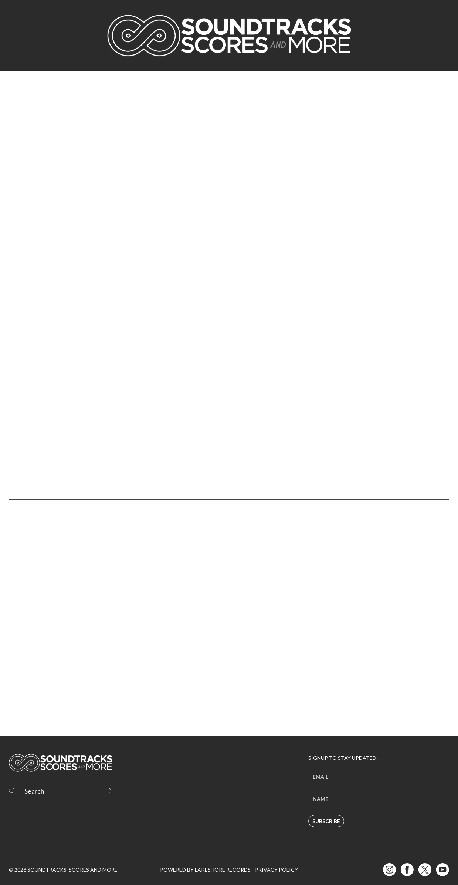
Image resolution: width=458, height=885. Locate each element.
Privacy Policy (276, 869)
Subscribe (326, 821)
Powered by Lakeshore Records (205, 869)
